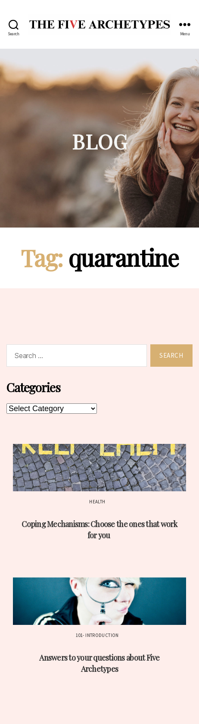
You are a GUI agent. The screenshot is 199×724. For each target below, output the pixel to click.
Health (97, 501)
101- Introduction (97, 635)
